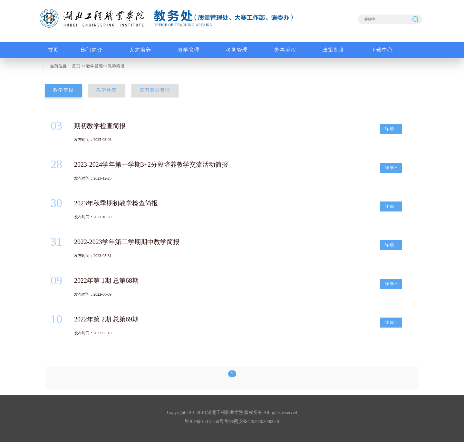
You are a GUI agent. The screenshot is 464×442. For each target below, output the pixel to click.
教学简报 (116, 66)
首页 (76, 66)
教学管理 (94, 66)
